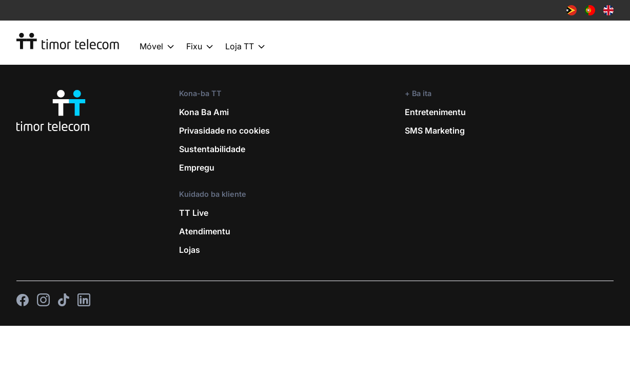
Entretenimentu (435, 112)
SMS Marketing (435, 130)
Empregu (196, 167)
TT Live (193, 213)
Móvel (157, 46)
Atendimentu (204, 231)
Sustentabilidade (212, 149)
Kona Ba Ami (204, 112)
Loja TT (245, 46)
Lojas (189, 250)
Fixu (199, 46)
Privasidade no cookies (224, 130)
